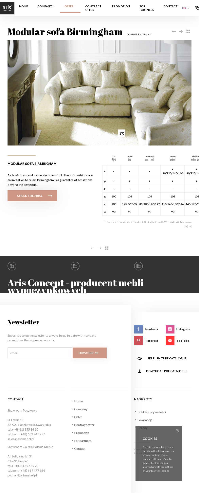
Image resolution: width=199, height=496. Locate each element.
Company (44, 6)
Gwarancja (143, 420)
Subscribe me (89, 353)
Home (23, 6)
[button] (185, 8)
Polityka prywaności (150, 412)
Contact (170, 6)
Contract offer (93, 8)
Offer (68, 6)
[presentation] (77, 133)
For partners (146, 8)
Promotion (121, 6)
